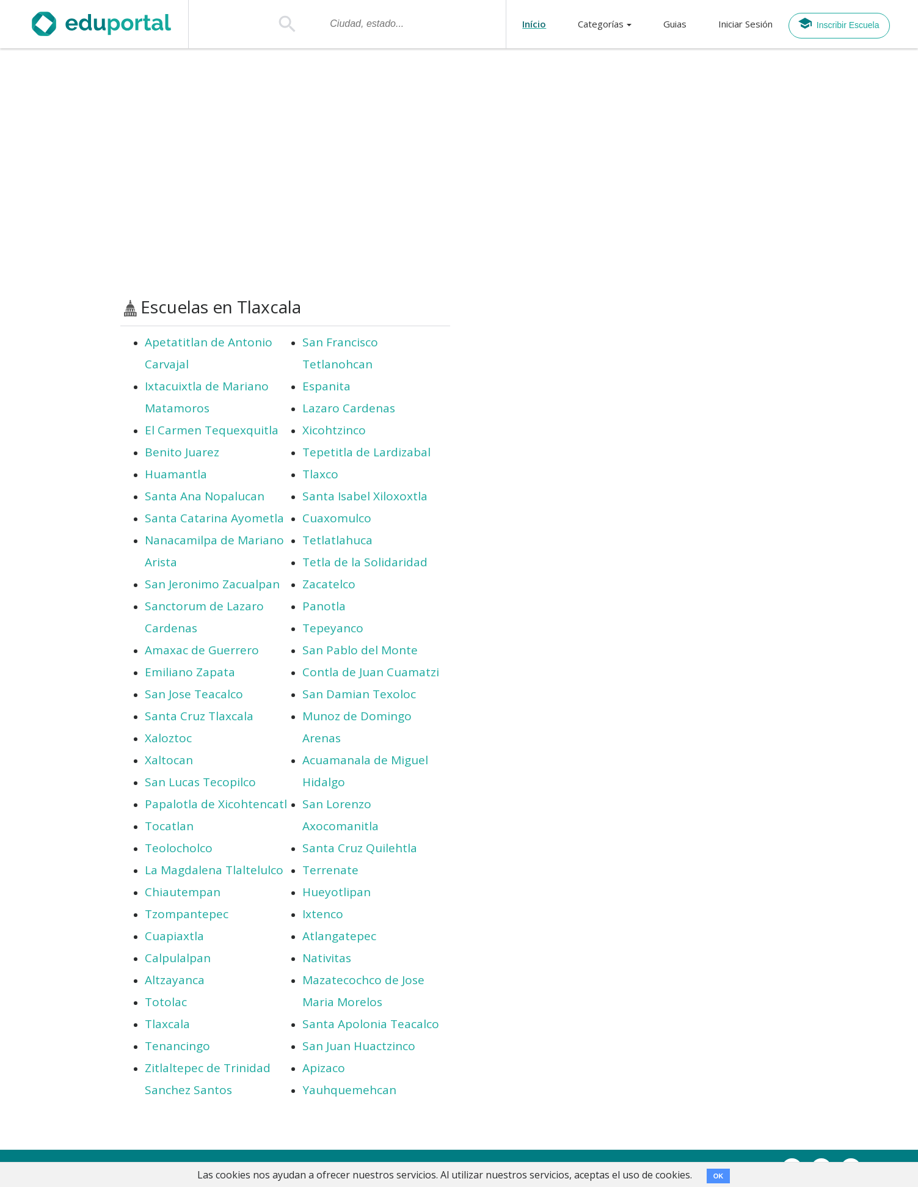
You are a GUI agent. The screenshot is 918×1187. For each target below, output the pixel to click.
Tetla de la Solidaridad (365, 562)
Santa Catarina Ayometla (214, 518)
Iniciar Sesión (745, 24)
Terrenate (330, 870)
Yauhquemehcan (349, 1090)
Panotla (324, 606)
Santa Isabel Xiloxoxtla (365, 496)
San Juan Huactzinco (358, 1046)
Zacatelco (328, 584)
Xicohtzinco (334, 430)
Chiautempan (182, 892)
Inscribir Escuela (839, 23)
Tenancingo (177, 1046)
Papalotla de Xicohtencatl (216, 804)
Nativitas (326, 958)
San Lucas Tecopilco (200, 782)
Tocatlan (169, 826)
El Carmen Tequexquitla (212, 430)
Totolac (166, 1002)
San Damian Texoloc (359, 694)
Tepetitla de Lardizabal (366, 452)
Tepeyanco (332, 628)
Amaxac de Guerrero (202, 650)
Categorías (601, 24)
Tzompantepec (186, 914)
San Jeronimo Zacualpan (212, 584)
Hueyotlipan (336, 892)
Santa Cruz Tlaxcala (199, 716)
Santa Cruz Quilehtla (359, 848)
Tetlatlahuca (337, 540)
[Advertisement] (459, 172)
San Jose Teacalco (194, 694)
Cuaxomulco (336, 518)
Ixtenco (322, 914)
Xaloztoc (168, 738)
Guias (675, 24)
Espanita (326, 386)
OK (718, 1176)
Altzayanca (175, 980)
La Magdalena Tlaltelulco (214, 870)
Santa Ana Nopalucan (204, 496)
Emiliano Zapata (190, 672)
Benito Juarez (182, 452)
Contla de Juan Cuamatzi (370, 672)
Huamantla (176, 474)
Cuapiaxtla (174, 936)
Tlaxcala (167, 1024)
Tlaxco (320, 474)
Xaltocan (169, 760)
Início (534, 24)
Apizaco (323, 1068)
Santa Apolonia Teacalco (370, 1024)
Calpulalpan (178, 958)
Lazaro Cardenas (348, 408)
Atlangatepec (339, 936)
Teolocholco (179, 848)
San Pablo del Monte (360, 650)
